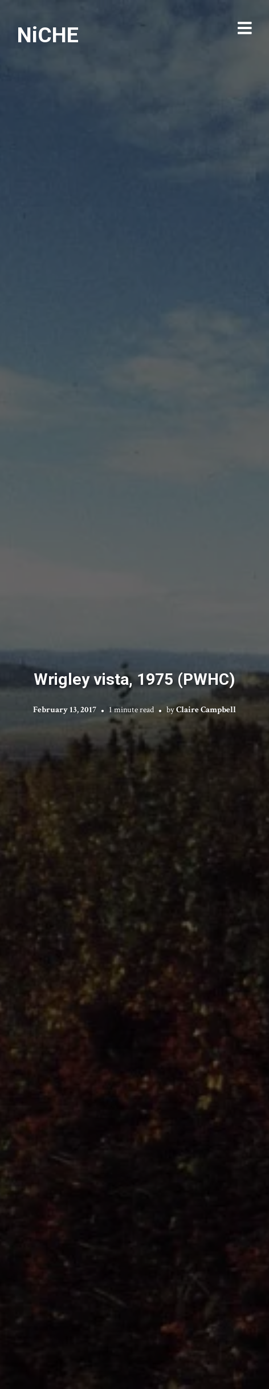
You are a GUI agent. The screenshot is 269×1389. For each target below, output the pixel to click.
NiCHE (48, 34)
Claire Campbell (206, 709)
